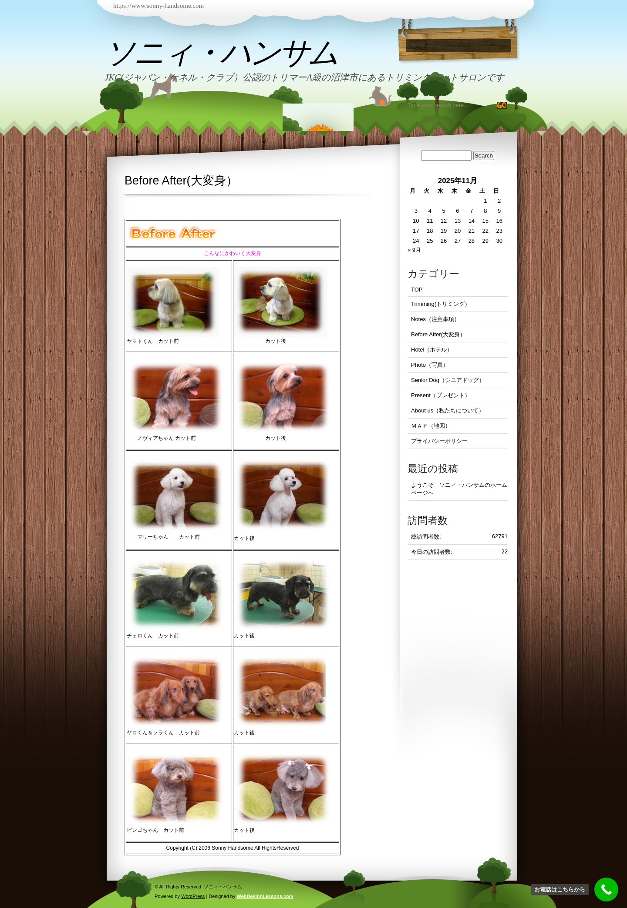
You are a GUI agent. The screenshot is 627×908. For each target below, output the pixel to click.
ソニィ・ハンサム (220, 53)
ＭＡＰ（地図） (431, 425)
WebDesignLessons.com (265, 896)
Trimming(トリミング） (440, 304)
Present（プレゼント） (440, 395)
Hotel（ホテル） (431, 349)
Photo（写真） (429, 365)
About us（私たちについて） (447, 410)
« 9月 (414, 250)
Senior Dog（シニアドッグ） (448, 380)
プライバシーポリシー (439, 441)
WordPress (193, 896)
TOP (417, 289)
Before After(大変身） (438, 334)
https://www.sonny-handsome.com (158, 5)
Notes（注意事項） (435, 319)
